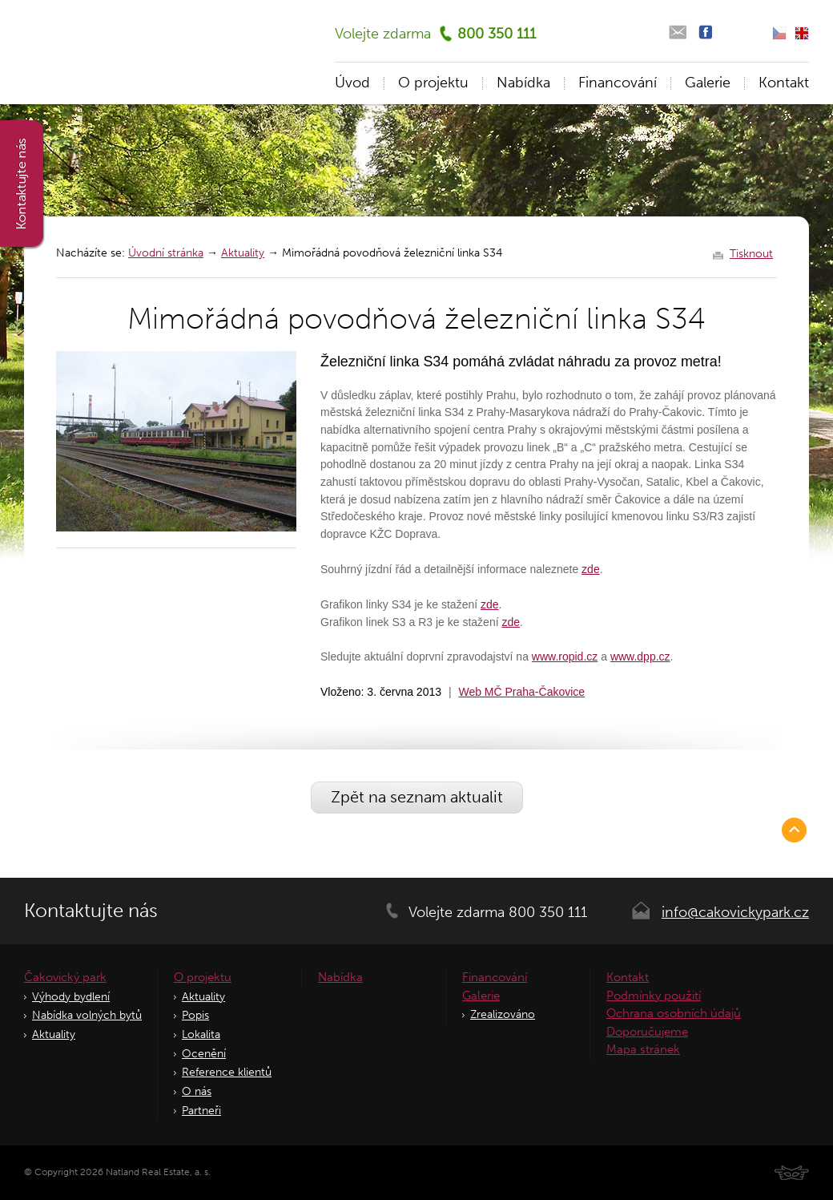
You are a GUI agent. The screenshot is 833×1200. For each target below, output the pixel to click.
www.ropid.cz (565, 656)
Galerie (707, 82)
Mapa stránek (643, 1049)
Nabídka (523, 82)
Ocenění (204, 1054)
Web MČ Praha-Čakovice (521, 691)
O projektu (433, 82)
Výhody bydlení (71, 997)
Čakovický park (65, 977)
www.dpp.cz (640, 656)
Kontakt (784, 82)
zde (590, 569)
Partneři (201, 1110)
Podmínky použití (653, 995)
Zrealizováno (502, 1014)
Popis (195, 1015)
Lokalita (201, 1034)
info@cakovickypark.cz (735, 912)
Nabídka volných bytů (87, 1015)
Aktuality (242, 253)
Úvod (352, 82)
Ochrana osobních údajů (673, 1013)
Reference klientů (227, 1072)
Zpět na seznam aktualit (417, 796)
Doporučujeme (647, 1031)
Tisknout (751, 254)
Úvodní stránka (165, 253)
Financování (617, 82)
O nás (196, 1091)
